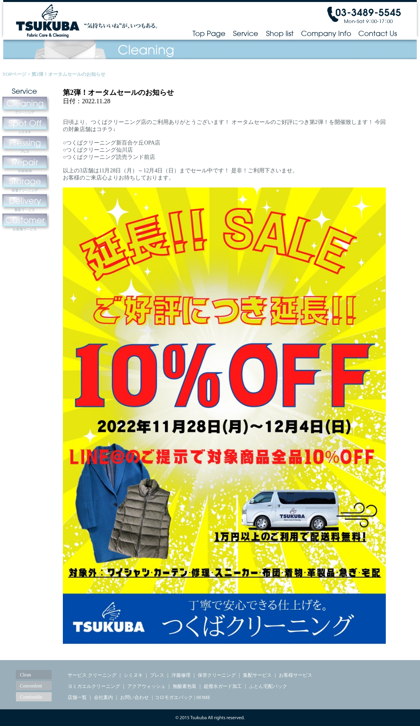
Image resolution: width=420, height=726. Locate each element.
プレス (157, 675)
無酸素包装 (184, 686)
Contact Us (378, 33)
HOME (203, 697)
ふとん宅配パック (268, 686)
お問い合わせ (134, 697)
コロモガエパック (174, 697)
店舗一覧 (77, 697)
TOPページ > (16, 74)
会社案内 (103, 697)
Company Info (326, 33)
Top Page (209, 33)
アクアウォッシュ (146, 686)
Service (245, 33)
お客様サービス (295, 675)
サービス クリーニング (92, 675)
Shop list (279, 33)
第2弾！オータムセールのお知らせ (68, 74)
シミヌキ (133, 675)
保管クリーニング (217, 675)
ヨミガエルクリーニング (94, 686)
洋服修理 (181, 675)
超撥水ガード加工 (223, 686)
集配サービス (257, 675)
